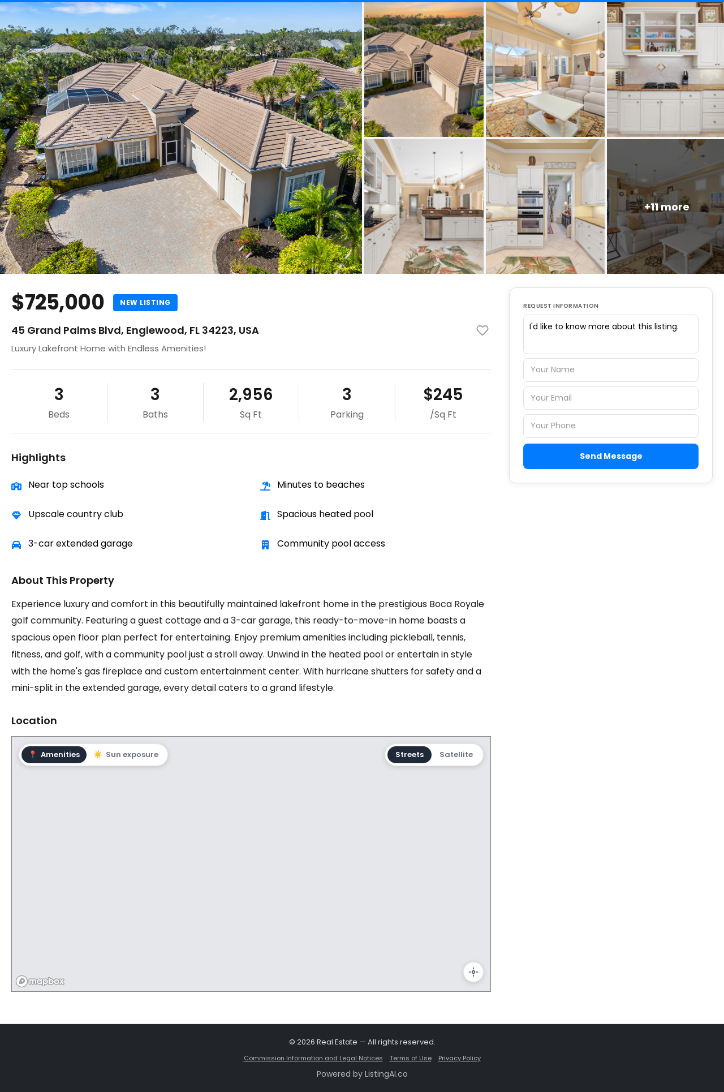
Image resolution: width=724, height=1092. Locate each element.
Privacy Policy (459, 1058)
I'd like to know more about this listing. (611, 334)
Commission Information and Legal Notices (313, 1058)
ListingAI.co (386, 1074)
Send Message (611, 456)
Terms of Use (411, 1058)
